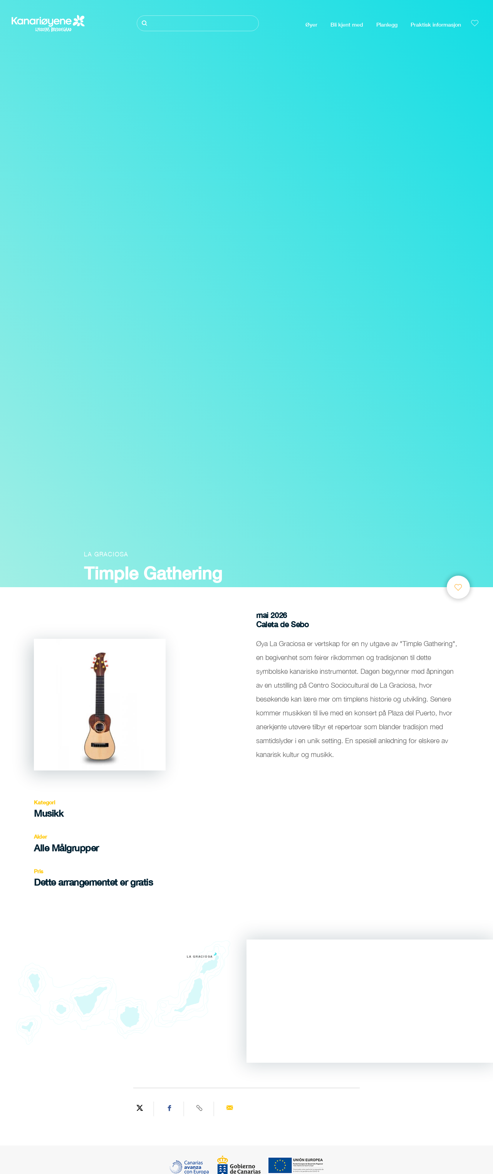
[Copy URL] (200, 1109)
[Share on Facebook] (170, 1109)
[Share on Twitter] (140, 1109)
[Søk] (198, 23)
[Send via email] (229, 1109)
